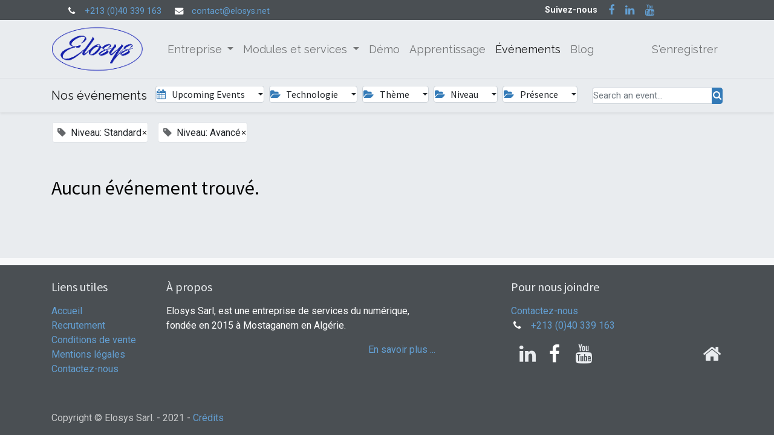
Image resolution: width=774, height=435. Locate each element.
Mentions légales (88, 354)
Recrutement (78, 325)
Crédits (208, 418)
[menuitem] (384, 49)
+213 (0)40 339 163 (123, 11)
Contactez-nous (85, 369)
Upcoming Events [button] (201, 94)
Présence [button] (531, 94)
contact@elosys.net (231, 11)
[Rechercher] (717, 96)
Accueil (66, 311)
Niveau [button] (457, 94)
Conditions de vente (93, 340)
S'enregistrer (685, 49)
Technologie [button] (305, 94)
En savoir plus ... (401, 349)
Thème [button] (387, 94)
